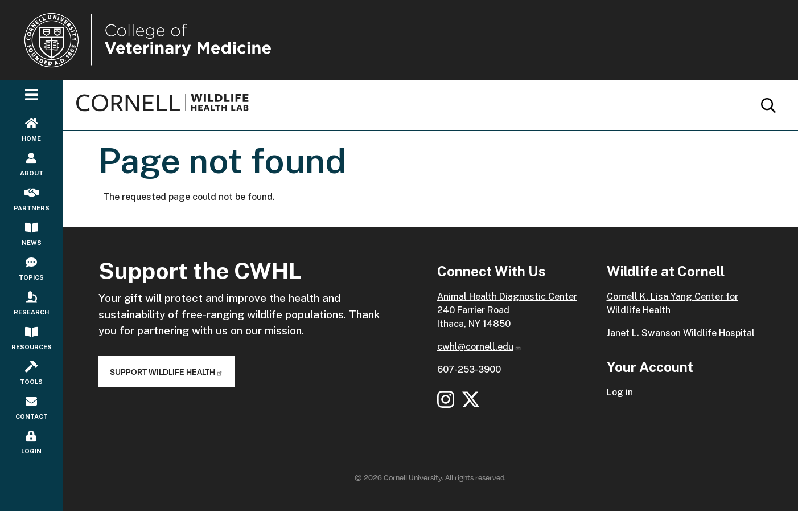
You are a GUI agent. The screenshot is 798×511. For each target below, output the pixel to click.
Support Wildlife (166, 371)
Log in (620, 392)
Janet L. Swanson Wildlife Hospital (681, 333)
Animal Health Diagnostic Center (507, 296)
